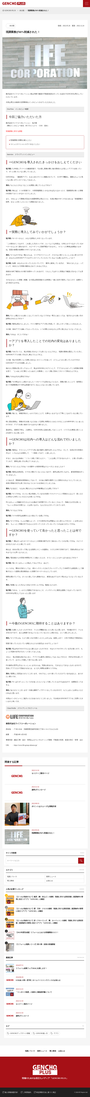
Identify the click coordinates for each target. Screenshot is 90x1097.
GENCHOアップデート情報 (20, 1033)
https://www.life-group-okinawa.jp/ (25, 745)
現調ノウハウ (12, 877)
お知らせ (49, 881)
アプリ (56, 1033)
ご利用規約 (27, 1092)
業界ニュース (51, 877)
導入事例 (10, 881)
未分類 (21, 10)
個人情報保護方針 (11, 1092)
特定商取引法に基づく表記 (46, 1092)
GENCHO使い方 (42, 1033)
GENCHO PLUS (9, 10)
